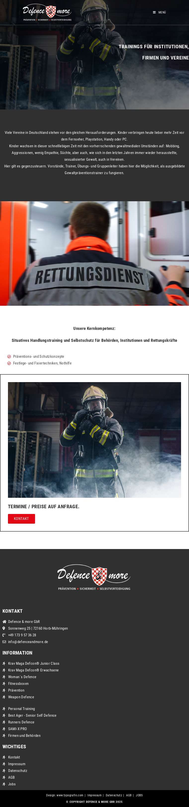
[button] (21, 519)
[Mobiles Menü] (159, 12)
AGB (129, 795)
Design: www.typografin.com (64, 795)
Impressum (94, 795)
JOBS (139, 795)
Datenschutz (114, 795)
